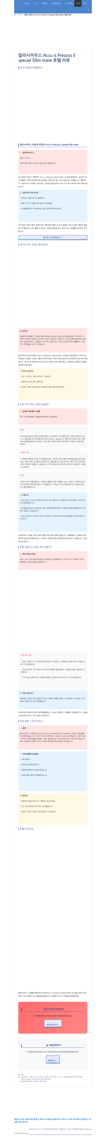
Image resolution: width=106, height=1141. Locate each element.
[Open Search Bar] (89, 10)
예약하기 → (53, 1061)
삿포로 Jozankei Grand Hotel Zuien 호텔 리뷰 (36, 1079)
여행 (77, 3)
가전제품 (26, 3)
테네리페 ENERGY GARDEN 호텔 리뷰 (33, 1081)
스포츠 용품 (68, 3)
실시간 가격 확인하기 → (53, 238)
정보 (85, 3)
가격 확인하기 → (53, 1025)
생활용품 (44, 3)
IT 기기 (35, 3)
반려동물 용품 (56, 3)
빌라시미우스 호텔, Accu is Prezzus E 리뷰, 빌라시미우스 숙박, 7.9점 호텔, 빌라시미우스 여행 (51, 1077)
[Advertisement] (53, 34)
